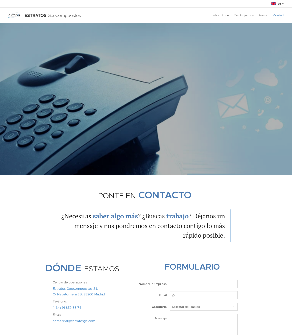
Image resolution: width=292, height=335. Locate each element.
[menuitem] (221, 15)
